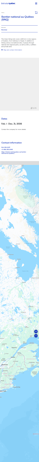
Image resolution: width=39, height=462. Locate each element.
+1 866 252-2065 (7, 149)
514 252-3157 (5, 147)
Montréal (4, 30)
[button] (36, 331)
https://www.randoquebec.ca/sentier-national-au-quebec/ (13, 152)
